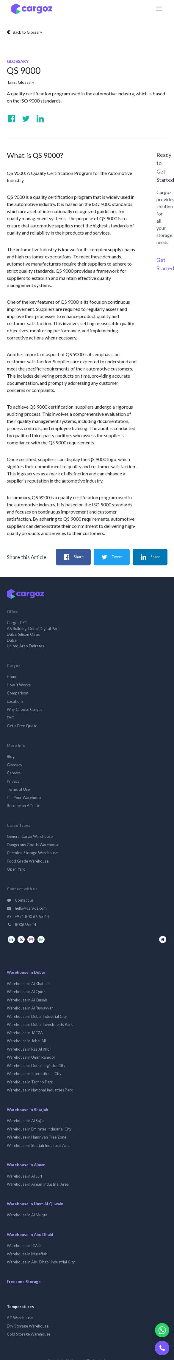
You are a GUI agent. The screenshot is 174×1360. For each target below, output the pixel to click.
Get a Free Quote (22, 725)
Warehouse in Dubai (26, 972)
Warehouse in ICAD (24, 1245)
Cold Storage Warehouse (28, 1334)
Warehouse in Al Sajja (25, 1120)
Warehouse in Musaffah (27, 1254)
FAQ (11, 717)
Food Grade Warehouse (27, 861)
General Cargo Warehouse (30, 836)
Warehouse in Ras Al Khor (29, 1049)
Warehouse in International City (34, 1073)
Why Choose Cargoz (25, 709)
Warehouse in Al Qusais (27, 1000)
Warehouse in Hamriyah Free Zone (36, 1137)
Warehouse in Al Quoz (26, 991)
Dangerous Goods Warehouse (33, 844)
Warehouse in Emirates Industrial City (39, 1129)
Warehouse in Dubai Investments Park (40, 1024)
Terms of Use (18, 789)
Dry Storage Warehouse (27, 1326)
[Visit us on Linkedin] (40, 118)
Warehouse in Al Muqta (27, 1214)
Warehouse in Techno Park (30, 1082)
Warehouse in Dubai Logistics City (36, 1065)
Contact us (20, 900)
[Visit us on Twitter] (26, 118)
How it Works (19, 685)
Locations (15, 701)
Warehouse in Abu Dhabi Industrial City (41, 1262)
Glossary (26, 82)
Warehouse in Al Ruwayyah (30, 1008)
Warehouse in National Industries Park (40, 1090)
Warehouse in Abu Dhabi (30, 1234)
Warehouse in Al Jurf (24, 1176)
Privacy (13, 781)
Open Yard (16, 869)
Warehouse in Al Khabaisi (28, 983)
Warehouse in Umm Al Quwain (35, 1203)
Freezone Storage (24, 1281)
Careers (14, 772)
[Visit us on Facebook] (11, 118)
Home (12, 676)
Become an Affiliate (23, 805)
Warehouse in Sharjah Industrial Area (38, 1145)
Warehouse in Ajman (26, 1164)
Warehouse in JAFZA (25, 1032)
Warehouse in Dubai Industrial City (37, 1016)
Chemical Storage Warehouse (32, 852)
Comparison (17, 693)
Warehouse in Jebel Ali (26, 1040)
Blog (11, 756)
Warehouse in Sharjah (27, 1109)
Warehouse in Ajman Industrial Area (38, 1184)
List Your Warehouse (24, 797)
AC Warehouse (20, 1317)
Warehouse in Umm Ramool (31, 1057)
